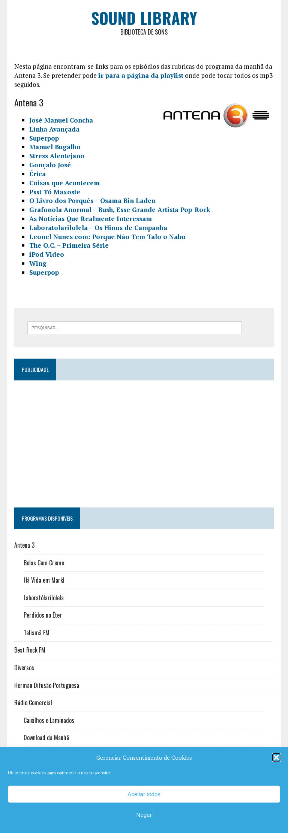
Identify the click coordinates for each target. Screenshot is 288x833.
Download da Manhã (46, 737)
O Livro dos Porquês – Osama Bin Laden (92, 200)
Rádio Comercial (33, 702)
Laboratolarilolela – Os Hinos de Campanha (98, 227)
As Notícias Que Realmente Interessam (90, 218)
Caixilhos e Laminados (49, 720)
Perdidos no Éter (43, 614)
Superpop (44, 138)
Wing (37, 263)
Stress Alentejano (56, 155)
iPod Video (46, 254)
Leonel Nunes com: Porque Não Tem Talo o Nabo (107, 236)
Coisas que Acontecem (64, 183)
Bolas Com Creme (44, 562)
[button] (276, 757)
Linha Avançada (54, 129)
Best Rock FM (29, 649)
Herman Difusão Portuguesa (46, 685)
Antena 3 (24, 545)
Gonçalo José (50, 165)
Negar (144, 815)
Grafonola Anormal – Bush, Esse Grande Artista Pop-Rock (119, 209)
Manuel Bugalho (55, 146)
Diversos (24, 667)
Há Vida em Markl (44, 580)
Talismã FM (37, 632)
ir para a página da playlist (140, 75)
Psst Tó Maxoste (54, 192)
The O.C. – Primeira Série (69, 245)
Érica (37, 174)
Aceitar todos (144, 794)
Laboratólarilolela (44, 597)
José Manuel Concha (61, 120)
